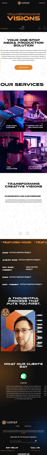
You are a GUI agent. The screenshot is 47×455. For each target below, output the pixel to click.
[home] (23, 3)
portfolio (4, 3)
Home (17, 426)
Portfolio (27, 426)
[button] (39, 28)
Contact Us (42, 3)
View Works (23, 67)
